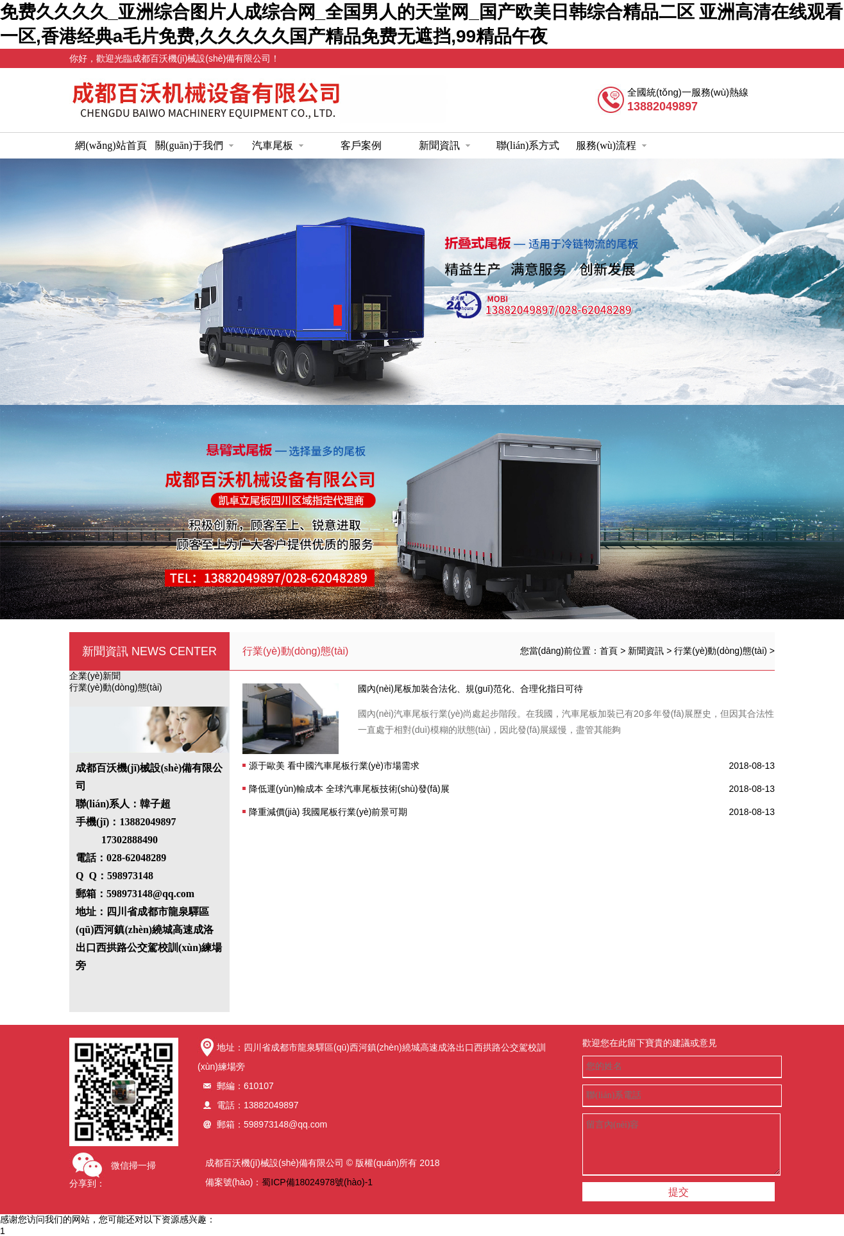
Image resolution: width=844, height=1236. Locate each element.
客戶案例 (361, 145)
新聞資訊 (444, 145)
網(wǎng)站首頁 (110, 145)
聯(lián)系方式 (528, 145)
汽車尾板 (277, 145)
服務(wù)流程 (611, 145)
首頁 (609, 651)
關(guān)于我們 (194, 145)
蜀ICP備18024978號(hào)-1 (317, 1182)
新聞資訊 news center (149, 651)
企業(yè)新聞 (95, 676)
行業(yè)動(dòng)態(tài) (115, 687)
